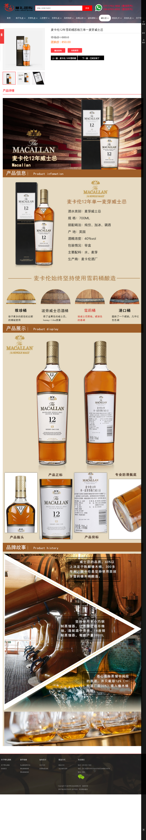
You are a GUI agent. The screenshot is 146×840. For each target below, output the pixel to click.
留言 (143, 33)
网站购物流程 (24, 772)
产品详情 (8, 90)
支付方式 (42, 765)
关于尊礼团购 (5, 765)
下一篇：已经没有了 (90, 58)
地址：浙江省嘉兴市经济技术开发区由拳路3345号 (94, 769)
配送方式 (61, 765)
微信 (143, 41)
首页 (9, 18)
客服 (143, 22)
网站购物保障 (24, 769)
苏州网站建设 (83, 789)
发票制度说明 (43, 769)
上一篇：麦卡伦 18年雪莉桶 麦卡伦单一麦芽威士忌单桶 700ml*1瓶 (64, 58)
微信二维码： (82, 772)
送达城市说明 (63, 769)
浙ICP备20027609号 (64, 789)
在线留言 (75, 50)
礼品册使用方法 (25, 765)
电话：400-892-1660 (84, 765)
